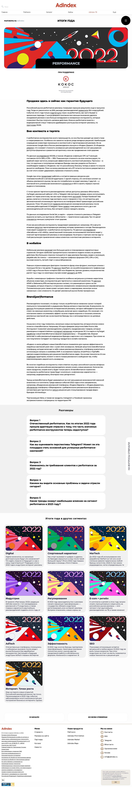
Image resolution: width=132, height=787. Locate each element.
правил (66, 206)
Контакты (108, 732)
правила (56, 204)
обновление (32, 387)
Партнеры (39, 740)
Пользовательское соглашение (11, 755)
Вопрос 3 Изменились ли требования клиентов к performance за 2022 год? (63, 465)
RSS (106, 736)
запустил (39, 227)
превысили (83, 110)
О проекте (39, 732)
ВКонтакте (108, 744)
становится (31, 219)
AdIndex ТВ (93, 12)
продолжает (46, 176)
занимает (49, 250)
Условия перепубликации (9, 735)
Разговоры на (14, 21)
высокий (76, 197)
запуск (55, 390)
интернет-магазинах (63, 331)
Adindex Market (74, 740)
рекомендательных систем (111, 779)
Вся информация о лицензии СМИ (12, 751)
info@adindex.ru (110, 757)
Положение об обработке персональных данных (16, 757)
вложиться (67, 184)
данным (57, 268)
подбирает (31, 357)
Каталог (38, 743)
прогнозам (31, 125)
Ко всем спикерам (97, 717)
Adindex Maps (73, 743)
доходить (71, 273)
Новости (38, 747)
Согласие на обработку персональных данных (16, 759)
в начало (34, 717)
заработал (31, 334)
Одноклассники (110, 749)
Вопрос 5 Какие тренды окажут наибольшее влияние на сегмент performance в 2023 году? (63, 501)
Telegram (108, 740)
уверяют (30, 148)
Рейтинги (71, 732)
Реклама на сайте (42, 736)
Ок (116, 782)
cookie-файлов (116, 776)
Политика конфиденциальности (11, 753)
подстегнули (55, 113)
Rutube (107, 753)
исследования (43, 156)
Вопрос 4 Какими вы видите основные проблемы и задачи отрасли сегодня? (65, 483)
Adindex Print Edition (76, 736)
